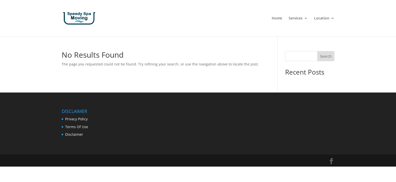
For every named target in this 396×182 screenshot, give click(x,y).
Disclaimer (74, 134)
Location (321, 18)
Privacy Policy (76, 119)
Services (296, 18)
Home (277, 18)
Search (326, 56)
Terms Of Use (76, 126)
